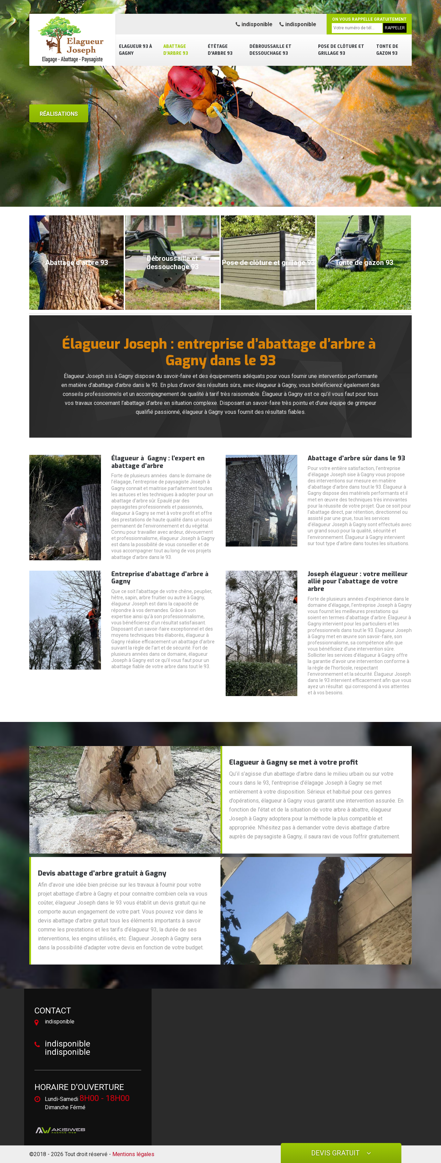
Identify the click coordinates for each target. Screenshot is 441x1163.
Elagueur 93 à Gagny (135, 50)
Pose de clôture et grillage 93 (341, 50)
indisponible (254, 24)
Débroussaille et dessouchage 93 (270, 50)
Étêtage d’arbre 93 (220, 50)
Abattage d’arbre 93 (175, 50)
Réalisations (59, 114)
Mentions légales (133, 1154)
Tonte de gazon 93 (387, 50)
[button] (208, 203)
